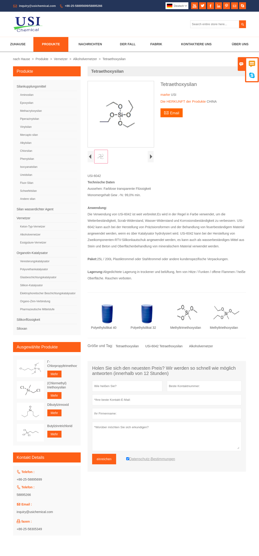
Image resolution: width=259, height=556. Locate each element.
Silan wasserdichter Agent (35, 209)
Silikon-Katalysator (31, 285)
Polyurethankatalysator (34, 269)
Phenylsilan (27, 158)
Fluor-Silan (26, 182)
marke (165, 94)
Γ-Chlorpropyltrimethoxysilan (62, 364)
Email (171, 112)
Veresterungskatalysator (35, 261)
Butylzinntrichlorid (59, 426)
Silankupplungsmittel (31, 86)
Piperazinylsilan (29, 118)
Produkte (51, 44)
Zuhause (18, 44)
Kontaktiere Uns (196, 44)
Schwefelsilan (28, 190)
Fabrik (156, 44)
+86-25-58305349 (29, 529)
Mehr (54, 374)
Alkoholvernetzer (85, 59)
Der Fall (128, 44)
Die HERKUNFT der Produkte (183, 101)
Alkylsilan (26, 142)
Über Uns (240, 44)
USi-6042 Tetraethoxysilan (163, 346)
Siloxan (22, 328)
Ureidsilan (26, 174)
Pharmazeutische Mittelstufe (37, 309)
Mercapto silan (29, 134)
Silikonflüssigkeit (28, 319)
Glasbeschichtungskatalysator (38, 277)
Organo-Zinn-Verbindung (35, 301)
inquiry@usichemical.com (37, 6)
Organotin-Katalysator (32, 253)
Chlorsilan (26, 150)
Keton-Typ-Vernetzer (32, 226)
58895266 (24, 495)
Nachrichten (90, 44)
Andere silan (27, 198)
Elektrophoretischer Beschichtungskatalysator (48, 293)
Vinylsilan (26, 126)
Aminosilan (27, 94)
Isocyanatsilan (28, 166)
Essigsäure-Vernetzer (33, 242)
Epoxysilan (26, 102)
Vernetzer (61, 59)
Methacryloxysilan (31, 110)
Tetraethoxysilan (127, 346)
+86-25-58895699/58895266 (83, 6)
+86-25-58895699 (29, 479)
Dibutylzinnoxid (58, 404)
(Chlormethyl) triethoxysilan (57, 385)
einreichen (104, 459)
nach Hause (21, 59)
